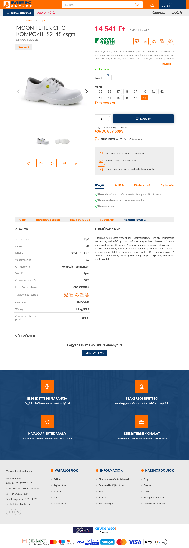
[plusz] (109, 117)
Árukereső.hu (105, 532)
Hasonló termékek (80, 219)
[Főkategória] (16, 20)
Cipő (43, 20)
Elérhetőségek (106, 503)
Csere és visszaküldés (155, 503)
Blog (146, 479)
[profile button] (152, 4)
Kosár (56, 497)
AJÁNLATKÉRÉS (46, 12)
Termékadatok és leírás (48, 219)
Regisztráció (60, 485)
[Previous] (18, 91)
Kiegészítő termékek (135, 219)
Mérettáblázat (107, 102)
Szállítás (119, 185)
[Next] (86, 91)
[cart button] (172, 4)
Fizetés (102, 491)
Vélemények (107, 219)
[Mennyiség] (101, 119)
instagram (17, 512)
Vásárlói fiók (66, 470)
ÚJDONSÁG (158, 12)
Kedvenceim (60, 503)
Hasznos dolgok (159, 470)
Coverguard (23, 47)
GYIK (146, 491)
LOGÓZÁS (177, 12)
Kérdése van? (142, 185)
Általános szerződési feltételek (114, 479)
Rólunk (147, 485)
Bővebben (166, 64)
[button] (29, 163)
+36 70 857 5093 (109, 131)
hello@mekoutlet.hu (20, 504)
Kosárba (145, 118)
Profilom (58, 491)
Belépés (57, 479)
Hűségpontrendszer (154, 497)
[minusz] (109, 121)
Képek (22, 219)
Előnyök (99, 185)
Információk (111, 470)
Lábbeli (29, 20)
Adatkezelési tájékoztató (111, 485)
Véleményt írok (94, 353)
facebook (9, 512)
